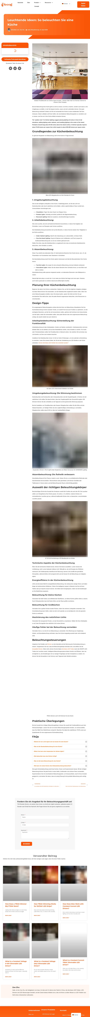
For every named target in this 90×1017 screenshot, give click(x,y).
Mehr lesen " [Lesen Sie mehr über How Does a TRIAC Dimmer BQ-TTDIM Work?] (8, 669)
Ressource (49, 2)
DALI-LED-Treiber (47, 781)
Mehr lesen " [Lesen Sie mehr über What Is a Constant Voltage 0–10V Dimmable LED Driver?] (8, 730)
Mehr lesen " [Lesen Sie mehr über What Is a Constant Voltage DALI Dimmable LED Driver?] (37, 730)
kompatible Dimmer (37, 456)
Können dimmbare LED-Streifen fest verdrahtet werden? (53, 291)
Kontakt (37, 6)
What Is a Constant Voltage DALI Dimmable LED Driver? (44, 717)
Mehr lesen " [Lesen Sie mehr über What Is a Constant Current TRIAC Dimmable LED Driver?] (66, 728)
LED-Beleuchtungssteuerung (50, 788)
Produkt (37, 2)
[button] (10, 68)
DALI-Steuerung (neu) (48, 770)
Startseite (20, 2)
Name (23, 570)
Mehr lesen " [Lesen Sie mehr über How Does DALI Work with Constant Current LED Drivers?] (66, 672)
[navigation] (76, 1015)
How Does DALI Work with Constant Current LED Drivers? (73, 660)
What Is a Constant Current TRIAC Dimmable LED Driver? (73, 717)
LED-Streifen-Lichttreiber (49, 784)
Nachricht (23, 585)
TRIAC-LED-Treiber (47, 774)
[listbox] (66, 4)
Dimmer (49, 451)
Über (28, 2)
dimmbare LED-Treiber (68, 456)
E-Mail (23, 578)
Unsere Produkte (48, 763)
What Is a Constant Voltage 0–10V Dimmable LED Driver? (16, 717)
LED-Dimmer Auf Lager (48, 767)
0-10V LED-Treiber (47, 777)
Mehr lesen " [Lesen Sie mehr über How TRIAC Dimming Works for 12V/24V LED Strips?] (37, 669)
